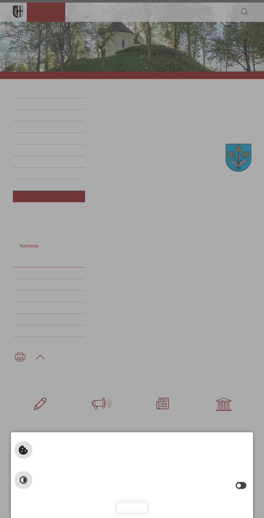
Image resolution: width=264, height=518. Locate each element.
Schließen (132, 507)
